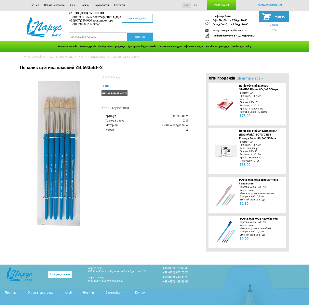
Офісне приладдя (194, 46)
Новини (85, 5)
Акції (72, 5)
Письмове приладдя (170, 46)
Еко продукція (88, 46)
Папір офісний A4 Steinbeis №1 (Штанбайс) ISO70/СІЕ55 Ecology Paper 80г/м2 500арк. (259, 134)
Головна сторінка (34, 56)
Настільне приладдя (217, 46)
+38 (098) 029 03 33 (88, 13)
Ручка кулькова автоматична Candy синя (258, 181)
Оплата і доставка (54, 5)
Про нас (34, 5)
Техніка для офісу (241, 46)
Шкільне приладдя (62, 56)
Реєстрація (221, 5)
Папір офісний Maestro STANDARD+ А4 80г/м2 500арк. (259, 87)
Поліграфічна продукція (112, 46)
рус (197, 5)
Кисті (82, 56)
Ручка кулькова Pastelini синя (259, 218)
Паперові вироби (67, 46)
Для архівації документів (142, 46)
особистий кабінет (270, 5)
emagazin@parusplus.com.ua (230, 30)
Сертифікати (102, 5)
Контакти (119, 5)
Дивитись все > (250, 78)
